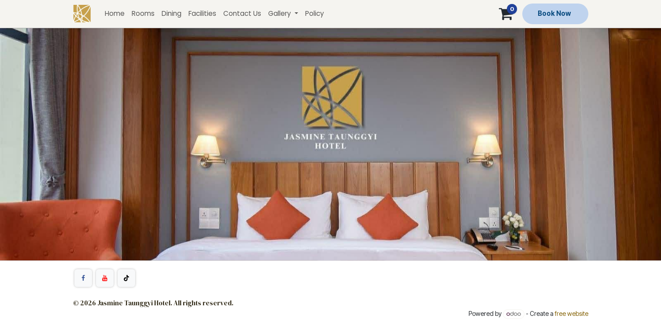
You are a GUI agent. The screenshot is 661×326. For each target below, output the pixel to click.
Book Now (554, 13)
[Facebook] (83, 278)
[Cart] (506, 13)
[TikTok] (126, 278)
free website (571, 313)
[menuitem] (114, 13)
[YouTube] (105, 278)
